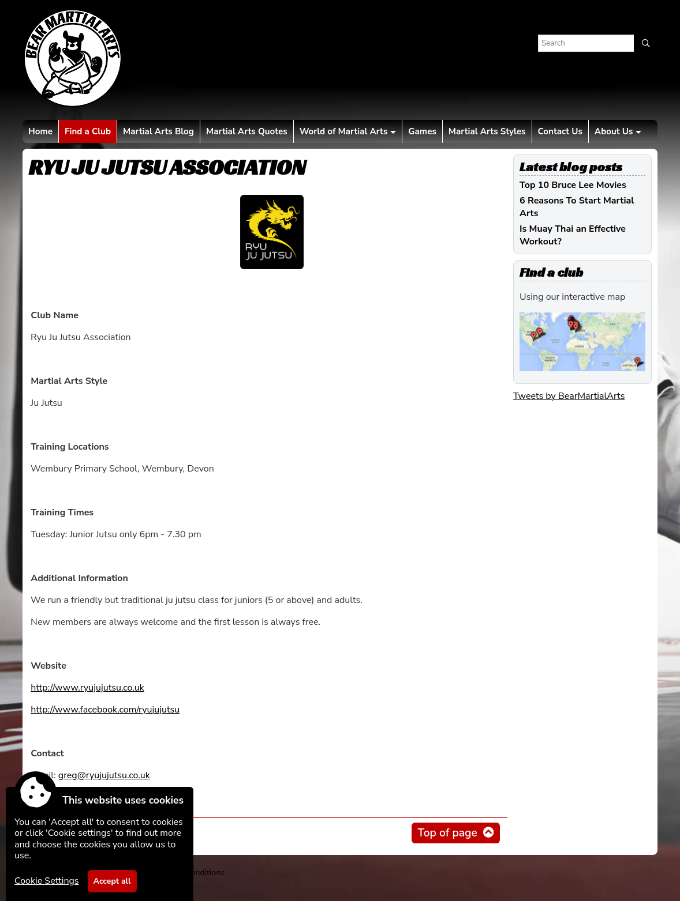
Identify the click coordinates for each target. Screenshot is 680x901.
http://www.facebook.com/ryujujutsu (105, 709)
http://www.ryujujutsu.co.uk (87, 687)
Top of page (447, 832)
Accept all (112, 881)
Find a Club (88, 131)
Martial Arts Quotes (246, 131)
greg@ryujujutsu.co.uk (104, 775)
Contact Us (560, 131)
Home (40, 131)
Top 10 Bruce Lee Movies (573, 185)
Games (422, 131)
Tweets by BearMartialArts (569, 396)
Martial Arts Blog (158, 131)
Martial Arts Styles (487, 131)
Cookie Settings (46, 880)
